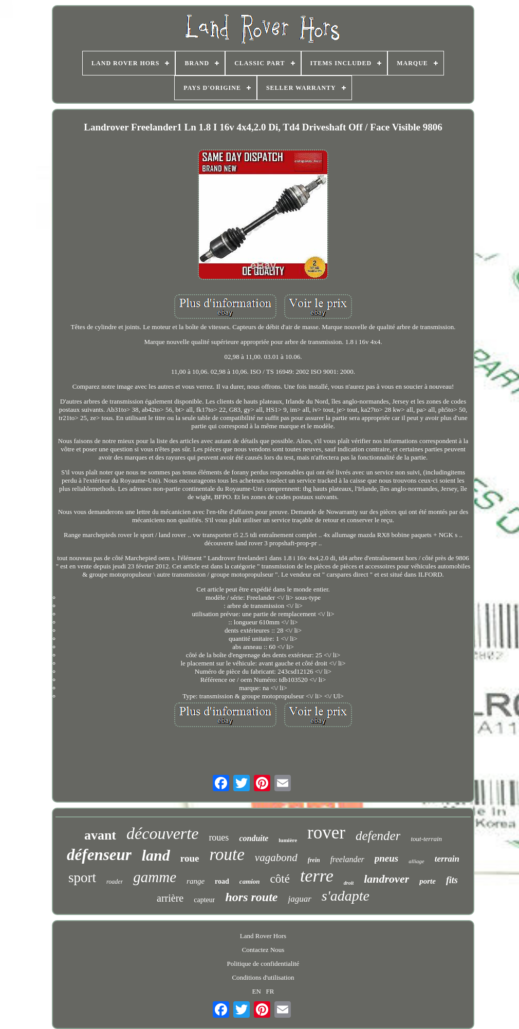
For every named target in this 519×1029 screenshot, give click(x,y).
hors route (251, 897)
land (156, 855)
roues (219, 837)
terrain (447, 859)
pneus (386, 858)
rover (326, 833)
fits (452, 880)
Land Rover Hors (263, 936)
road (222, 881)
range (196, 881)
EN (256, 991)
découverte (162, 833)
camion (249, 881)
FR (270, 991)
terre (316, 875)
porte (427, 881)
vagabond (276, 857)
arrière (170, 898)
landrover (386, 878)
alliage (416, 861)
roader (114, 881)
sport (82, 877)
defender (378, 836)
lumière (288, 840)
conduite (253, 838)
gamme (154, 877)
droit (349, 883)
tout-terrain (426, 839)
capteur (204, 900)
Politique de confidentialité (263, 963)
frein (314, 860)
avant (100, 835)
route (226, 854)
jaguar (299, 899)
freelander (347, 859)
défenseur (99, 855)
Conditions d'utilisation (263, 977)
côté (280, 878)
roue (189, 858)
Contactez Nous (263, 950)
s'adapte (345, 896)
